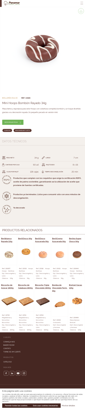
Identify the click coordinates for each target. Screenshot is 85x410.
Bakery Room (8, 345)
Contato (7, 348)
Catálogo (7, 362)
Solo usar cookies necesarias (45, 406)
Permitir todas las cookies (16, 406)
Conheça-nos (9, 342)
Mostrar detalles (68, 406)
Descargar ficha (11, 122)
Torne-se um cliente (11, 352)
